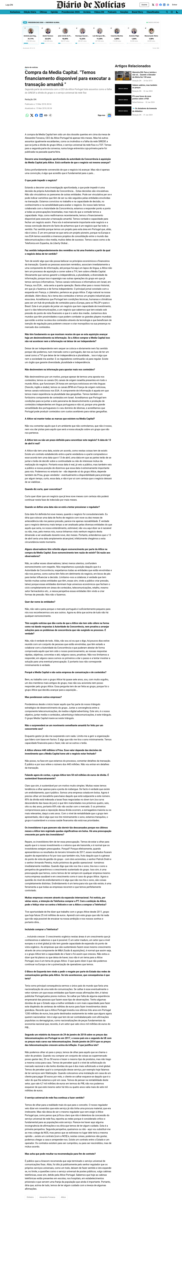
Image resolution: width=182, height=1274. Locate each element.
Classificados (153, 18)
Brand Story (137, 18)
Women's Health (44, 2)
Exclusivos (15, 18)
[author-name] (137, 82)
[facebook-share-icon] (36, 118)
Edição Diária (30, 18)
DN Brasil (19, 2)
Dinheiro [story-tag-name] (30, 1198)
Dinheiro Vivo (8, 2)
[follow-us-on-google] (109, 116)
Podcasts (112, 18)
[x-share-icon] (32, 118)
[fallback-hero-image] (123, 77)
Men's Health (30, 2)
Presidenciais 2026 (71, 18)
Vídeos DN (99, 18)
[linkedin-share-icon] (41, 118)
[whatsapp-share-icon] (27, 118)
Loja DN (9, 11)
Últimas (43, 18)
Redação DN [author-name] (30, 100)
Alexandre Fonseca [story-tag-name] (47, 1198)
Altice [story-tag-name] (63, 1198)
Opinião (54, 18)
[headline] (144, 76)
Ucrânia (87, 18)
